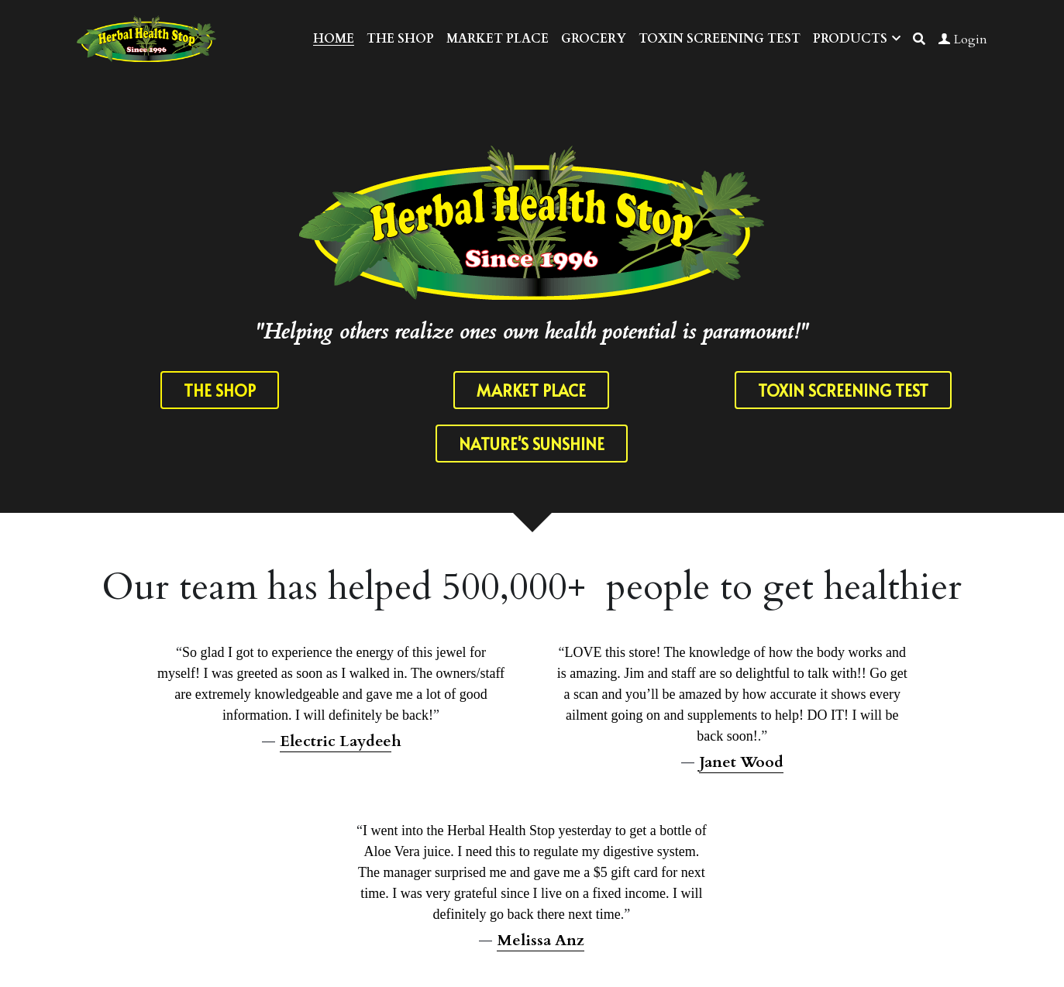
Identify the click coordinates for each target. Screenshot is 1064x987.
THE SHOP (220, 391)
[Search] (919, 39)
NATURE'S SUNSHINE (531, 447)
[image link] (146, 37)
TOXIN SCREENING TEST (843, 391)
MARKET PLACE (531, 391)
